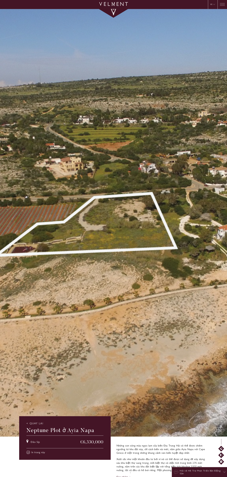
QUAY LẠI (36, 423)
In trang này (35, 452)
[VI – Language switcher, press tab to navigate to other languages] (212, 4)
